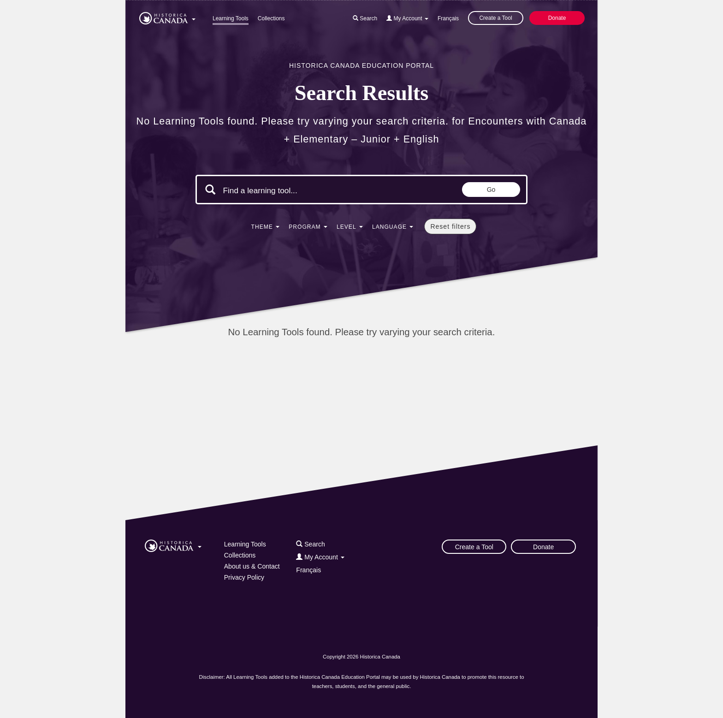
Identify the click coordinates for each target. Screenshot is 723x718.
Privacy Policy (244, 577)
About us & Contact (252, 566)
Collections (271, 18)
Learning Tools (231, 18)
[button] (167, 16)
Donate (557, 18)
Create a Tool (495, 18)
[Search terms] (300, 190)
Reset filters (450, 226)
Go (491, 189)
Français (448, 18)
